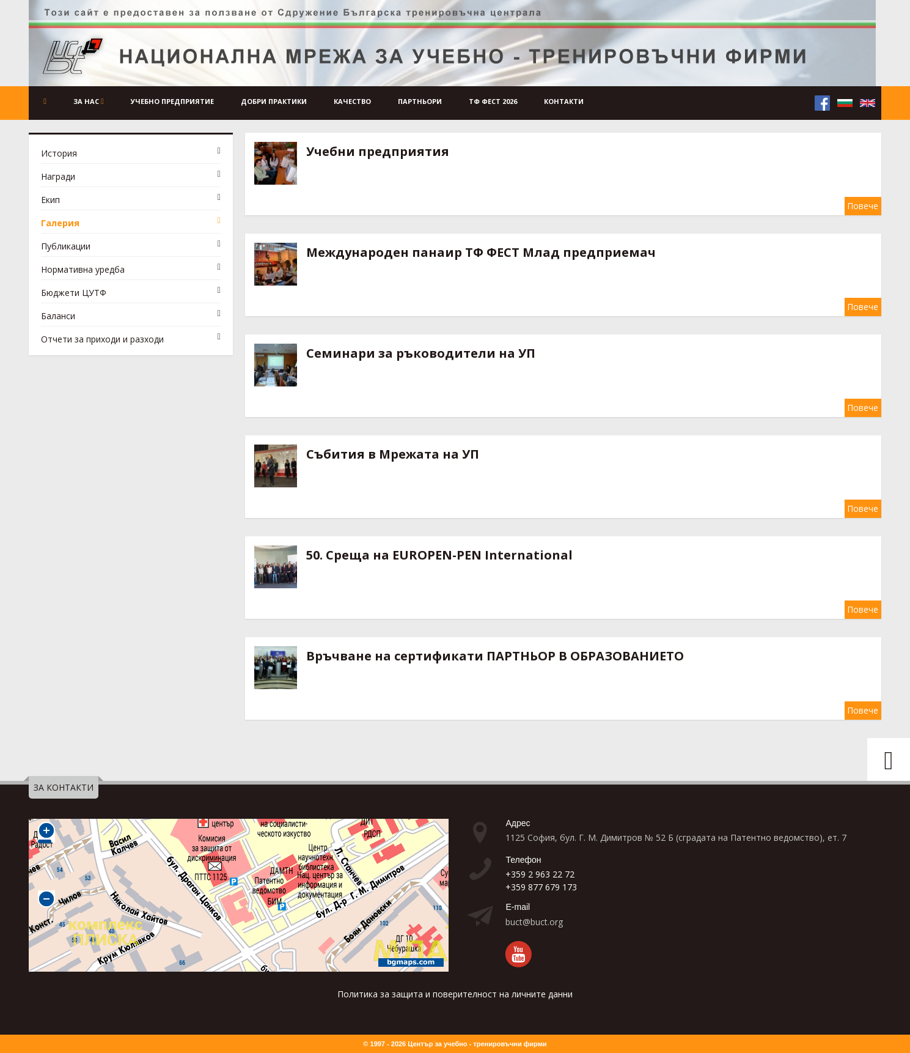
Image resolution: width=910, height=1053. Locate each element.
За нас (94, 101)
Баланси (58, 316)
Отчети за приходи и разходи (102, 339)
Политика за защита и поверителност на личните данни (455, 994)
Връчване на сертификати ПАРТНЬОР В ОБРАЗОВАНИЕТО (495, 656)
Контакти (570, 101)
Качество (358, 101)
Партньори (426, 101)
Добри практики (280, 101)
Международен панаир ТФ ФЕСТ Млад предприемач (481, 252)
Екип (50, 199)
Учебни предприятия (377, 151)
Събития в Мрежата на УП (392, 454)
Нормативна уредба (83, 269)
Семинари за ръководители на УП (420, 353)
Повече (862, 206)
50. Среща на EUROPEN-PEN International (439, 555)
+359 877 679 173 (541, 887)
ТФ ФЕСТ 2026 (499, 101)
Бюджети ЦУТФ (73, 292)
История (59, 153)
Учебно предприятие (178, 101)
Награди (58, 176)
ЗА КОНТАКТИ (64, 787)
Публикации (65, 246)
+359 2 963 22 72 (539, 874)
